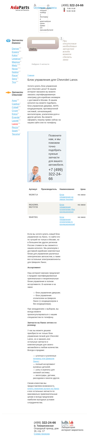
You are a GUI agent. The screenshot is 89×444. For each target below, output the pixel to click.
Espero (15, 52)
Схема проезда (42, 434)
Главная (30, 75)
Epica (14, 114)
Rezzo (15, 127)
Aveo (14, 100)
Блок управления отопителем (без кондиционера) (67, 208)
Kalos (14, 55)
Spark (15, 131)
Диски (42, 53)
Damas (15, 48)
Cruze (15, 110)
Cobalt (15, 107)
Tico (14, 82)
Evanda (15, 117)
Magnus (16, 62)
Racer (15, 75)
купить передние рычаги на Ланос (43, 388)
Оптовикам (39, 7)
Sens (14, 79)
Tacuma (16, 134)
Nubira (15, 72)
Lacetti (15, 121)
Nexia (15, 69)
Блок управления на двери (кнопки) (66, 197)
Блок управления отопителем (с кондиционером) (67, 220)
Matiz (14, 65)
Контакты (52, 7)
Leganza (16, 59)
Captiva (15, 104)
